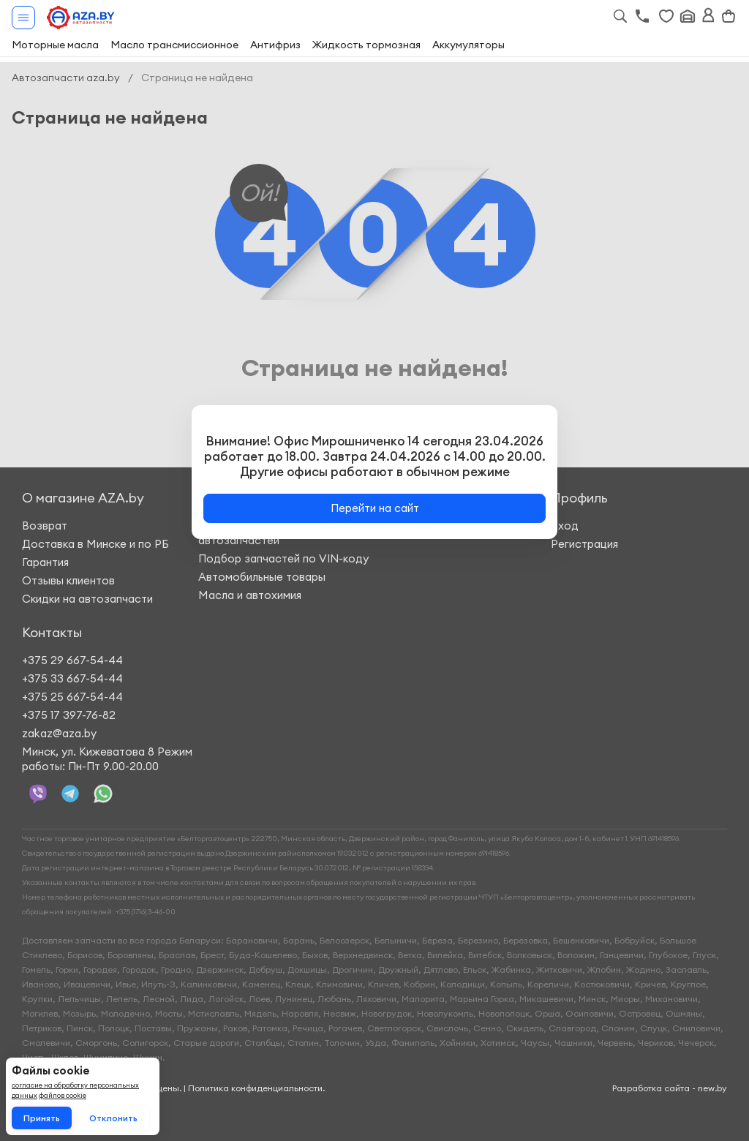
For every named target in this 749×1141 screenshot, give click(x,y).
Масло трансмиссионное (174, 44)
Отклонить (113, 1117)
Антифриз (275, 44)
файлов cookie (62, 1095)
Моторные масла (55, 44)
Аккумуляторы (468, 44)
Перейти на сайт (375, 508)
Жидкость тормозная (366, 44)
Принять (41, 1117)
